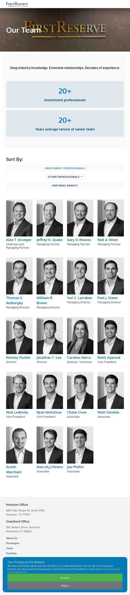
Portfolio (11, 553)
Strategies (12, 543)
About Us (11, 538)
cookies (60, 565)
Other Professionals (64, 176)
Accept (65, 577)
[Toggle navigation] (122, 4)
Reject (65, 585)
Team (9, 548)
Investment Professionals (65, 168)
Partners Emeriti (65, 185)
